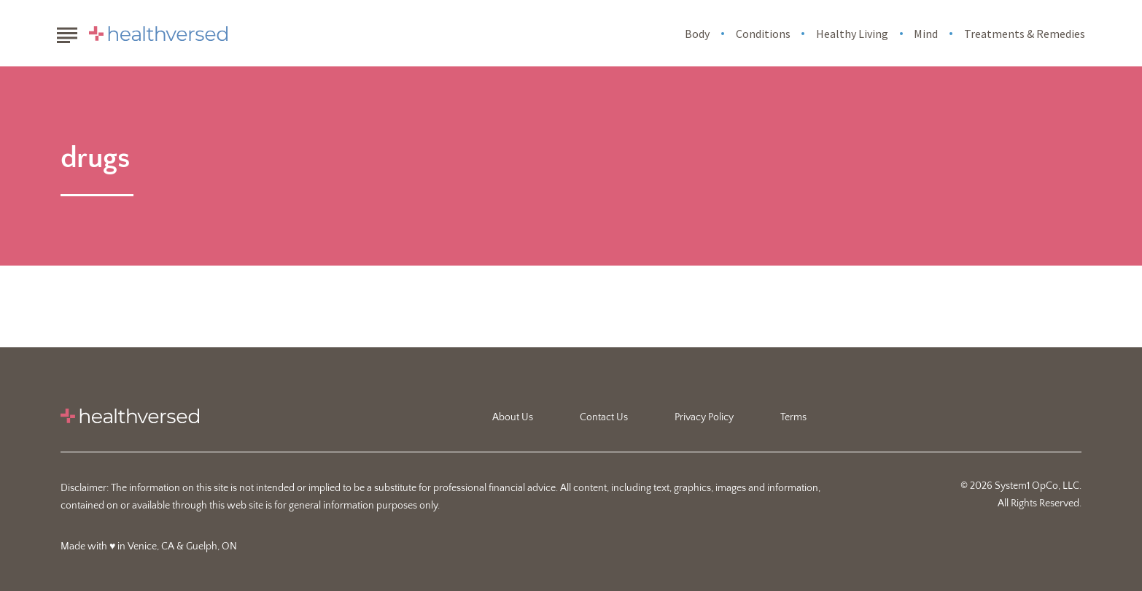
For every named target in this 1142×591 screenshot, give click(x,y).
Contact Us (604, 417)
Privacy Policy (704, 417)
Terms (793, 417)
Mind (926, 33)
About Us (512, 417)
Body (697, 33)
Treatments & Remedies (1024, 33)
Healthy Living (852, 33)
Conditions (763, 33)
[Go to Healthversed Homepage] (158, 34)
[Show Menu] (67, 32)
